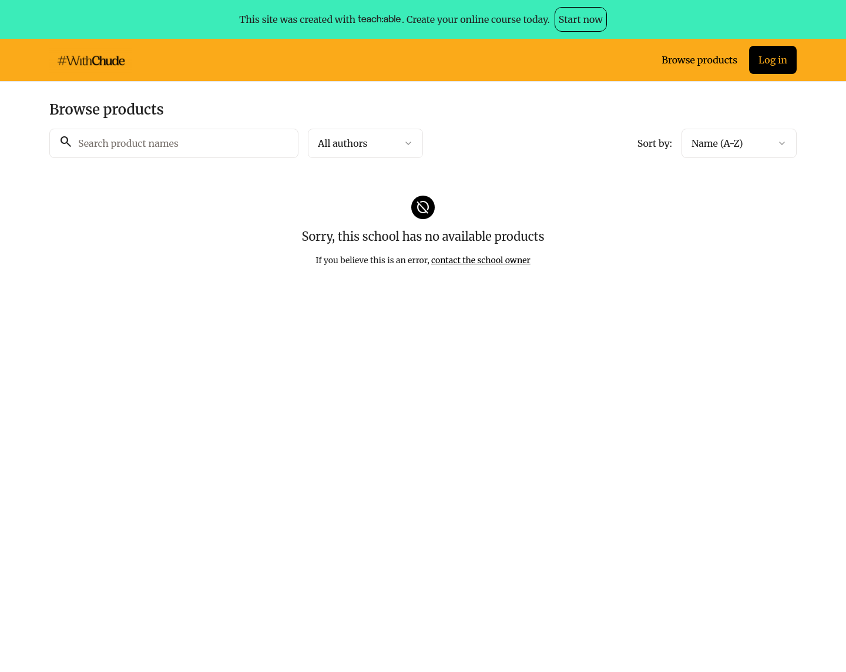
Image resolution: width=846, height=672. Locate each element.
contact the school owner (481, 260)
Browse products (699, 60)
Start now (581, 19)
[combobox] (365, 143)
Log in (772, 60)
